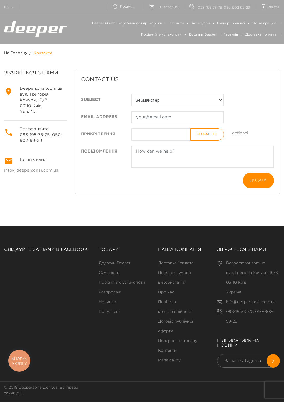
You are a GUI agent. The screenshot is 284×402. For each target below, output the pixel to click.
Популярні (109, 311)
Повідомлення (99, 151)
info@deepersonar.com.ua (31, 171)
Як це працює (264, 23)
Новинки (107, 302)
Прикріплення (98, 134)
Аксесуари (200, 23)
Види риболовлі (231, 23)
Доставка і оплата (260, 34)
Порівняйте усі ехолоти (161, 34)
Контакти (167, 350)
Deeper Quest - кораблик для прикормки (127, 23)
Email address (99, 117)
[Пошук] (128, 6)
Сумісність (109, 272)
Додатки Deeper (202, 34)
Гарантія (231, 34)
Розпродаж (110, 292)
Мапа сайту (169, 360)
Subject (91, 100)
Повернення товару (177, 341)
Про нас (166, 292)
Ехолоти (177, 23)
